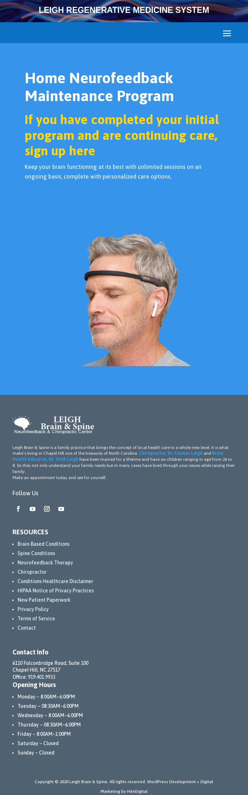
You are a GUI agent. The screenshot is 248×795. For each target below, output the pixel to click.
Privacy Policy (33, 609)
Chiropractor (32, 572)
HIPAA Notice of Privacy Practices (56, 590)
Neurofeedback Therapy (45, 563)
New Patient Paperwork (44, 600)
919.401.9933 (41, 677)
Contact (27, 628)
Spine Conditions (36, 553)
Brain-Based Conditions (43, 544)
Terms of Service (36, 618)
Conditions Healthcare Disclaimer (55, 581)
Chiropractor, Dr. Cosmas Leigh (171, 453)
